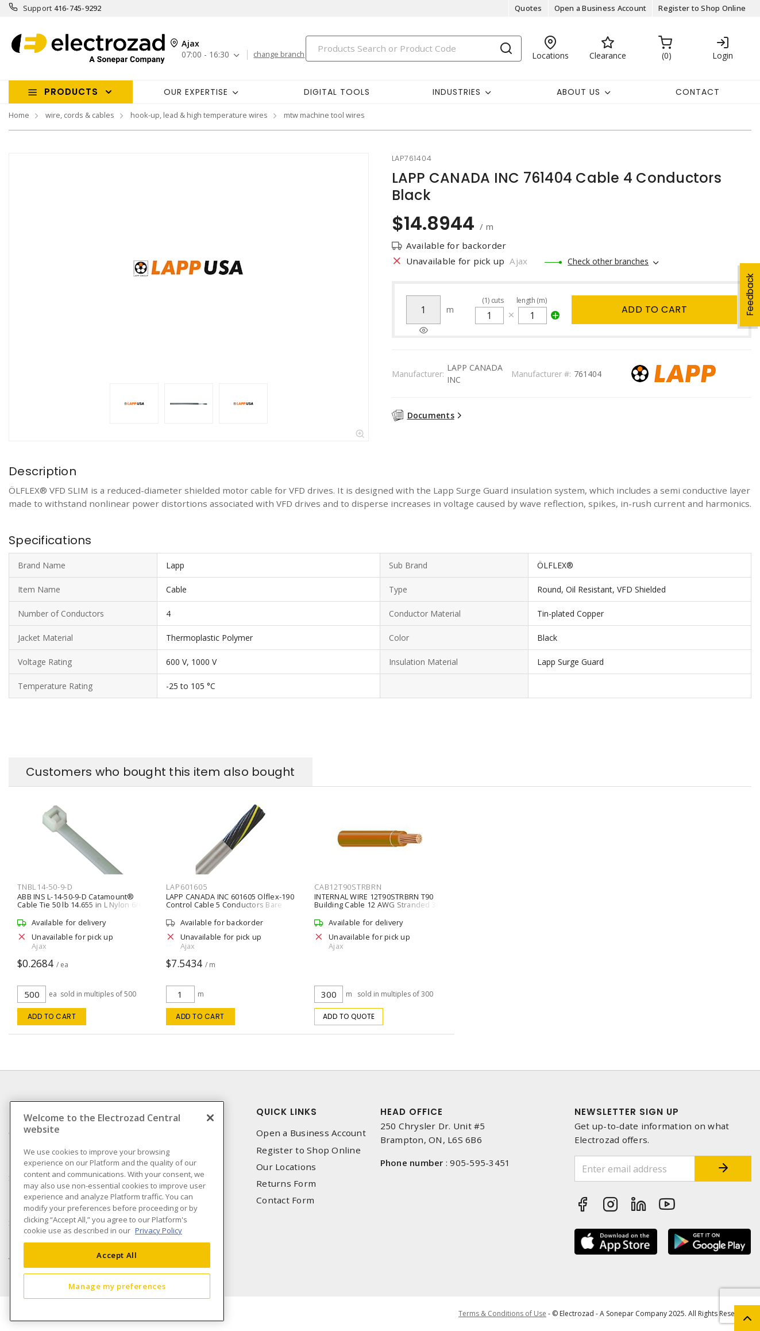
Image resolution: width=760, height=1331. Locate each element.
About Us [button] (578, 92)
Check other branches (608, 261)
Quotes (528, 8)
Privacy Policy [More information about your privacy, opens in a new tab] (158, 1230)
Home (19, 115)
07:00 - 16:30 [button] (205, 55)
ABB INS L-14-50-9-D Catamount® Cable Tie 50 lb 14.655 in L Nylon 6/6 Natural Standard (79, 904)
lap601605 (186, 887)
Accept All (117, 1255)
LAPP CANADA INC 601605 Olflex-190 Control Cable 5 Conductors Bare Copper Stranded (230, 904)
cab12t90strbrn (348, 887)
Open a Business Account (600, 8)
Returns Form (286, 1183)
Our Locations (286, 1166)
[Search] (414, 48)
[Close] (210, 1117)
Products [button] (71, 92)
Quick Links (286, 1112)
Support (37, 8)
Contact (698, 92)
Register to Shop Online (702, 8)
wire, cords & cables (79, 115)
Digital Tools (337, 92)
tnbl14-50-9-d (45, 887)
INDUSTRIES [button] (457, 92)
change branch (278, 54)
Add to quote (349, 1016)
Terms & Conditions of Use (502, 1313)
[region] (117, 1211)
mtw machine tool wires (324, 115)
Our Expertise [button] (196, 92)
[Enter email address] (634, 1169)
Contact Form (285, 1200)
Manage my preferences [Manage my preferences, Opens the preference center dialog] (117, 1286)
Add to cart (655, 309)
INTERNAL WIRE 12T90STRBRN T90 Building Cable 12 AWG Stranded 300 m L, (379, 904)
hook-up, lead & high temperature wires (199, 115)
